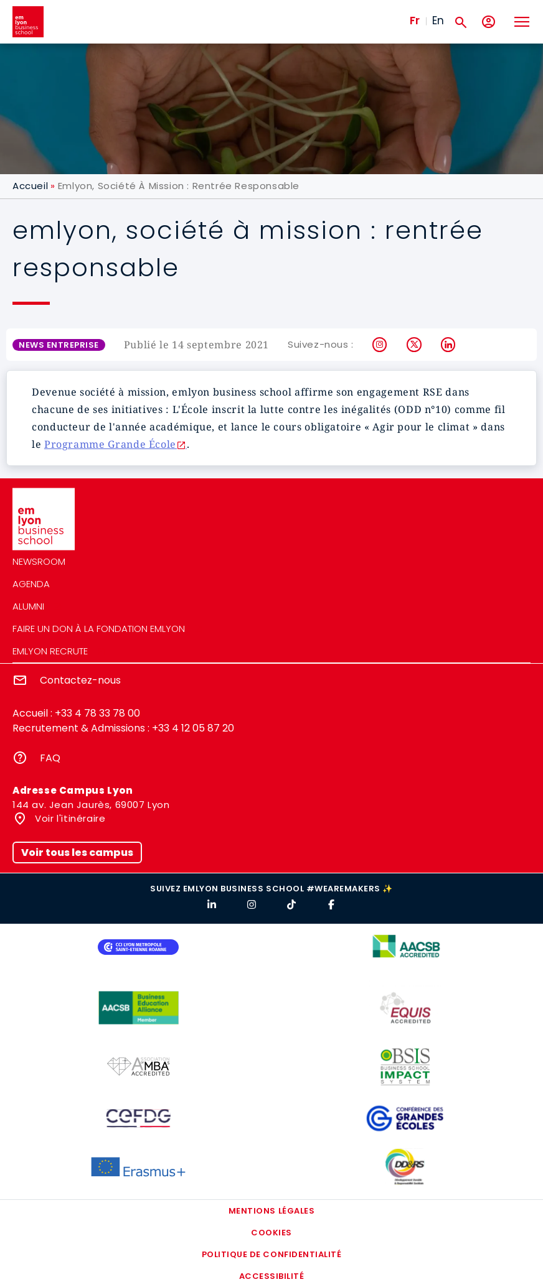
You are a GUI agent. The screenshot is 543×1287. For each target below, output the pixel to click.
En (438, 20)
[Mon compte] (488, 22)
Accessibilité (272, 1276)
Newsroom (38, 561)
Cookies (271, 1232)
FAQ (50, 758)
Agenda (31, 583)
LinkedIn (448, 344)
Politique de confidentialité (272, 1254)
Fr (415, 20)
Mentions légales (271, 1211)
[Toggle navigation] (521, 22)
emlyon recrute (50, 650)
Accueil (30, 185)
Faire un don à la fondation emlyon (98, 628)
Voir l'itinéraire (69, 818)
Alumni (28, 606)
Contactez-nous (80, 680)
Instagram (380, 344)
